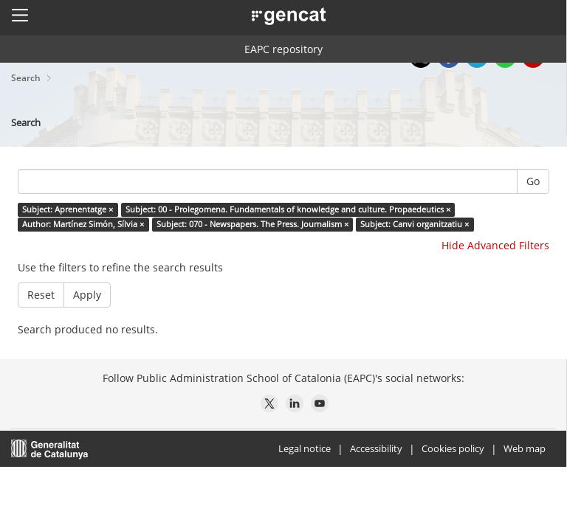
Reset (41, 295)
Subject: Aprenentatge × (67, 209)
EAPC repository (283, 49)
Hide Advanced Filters (495, 245)
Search (27, 78)
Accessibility (376, 448)
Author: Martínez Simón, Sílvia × (83, 224)
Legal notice (304, 448)
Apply (87, 295)
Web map (525, 448)
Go (533, 181)
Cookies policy (453, 448)
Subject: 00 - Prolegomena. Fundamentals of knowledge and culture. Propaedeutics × (288, 209)
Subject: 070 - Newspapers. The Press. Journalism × (252, 224)
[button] (20, 15)
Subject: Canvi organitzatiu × (414, 224)
